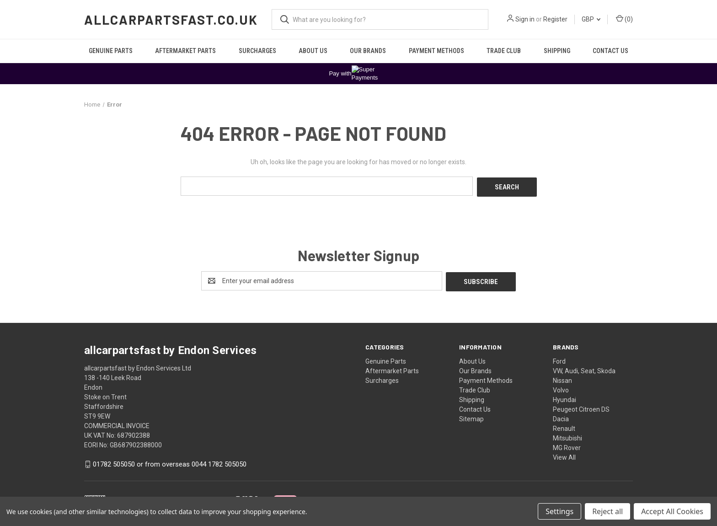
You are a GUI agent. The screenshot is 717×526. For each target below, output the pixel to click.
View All (564, 455)
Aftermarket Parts (185, 50)
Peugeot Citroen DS (581, 407)
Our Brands (368, 50)
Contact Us (610, 50)
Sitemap (471, 417)
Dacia (561, 417)
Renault (564, 426)
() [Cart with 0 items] (624, 19)
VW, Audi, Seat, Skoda (584, 369)
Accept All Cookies (672, 511)
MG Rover (567, 446)
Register (555, 19)
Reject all (607, 511)
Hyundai (564, 398)
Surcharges (257, 50)
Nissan (562, 378)
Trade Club (504, 50)
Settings (559, 511)
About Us (313, 50)
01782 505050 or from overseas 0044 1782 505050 (169, 462)
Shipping (557, 50)
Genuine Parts (111, 50)
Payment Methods (436, 50)
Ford (559, 359)
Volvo (561, 388)
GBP (591, 19)
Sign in (525, 19)
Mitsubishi (567, 436)
